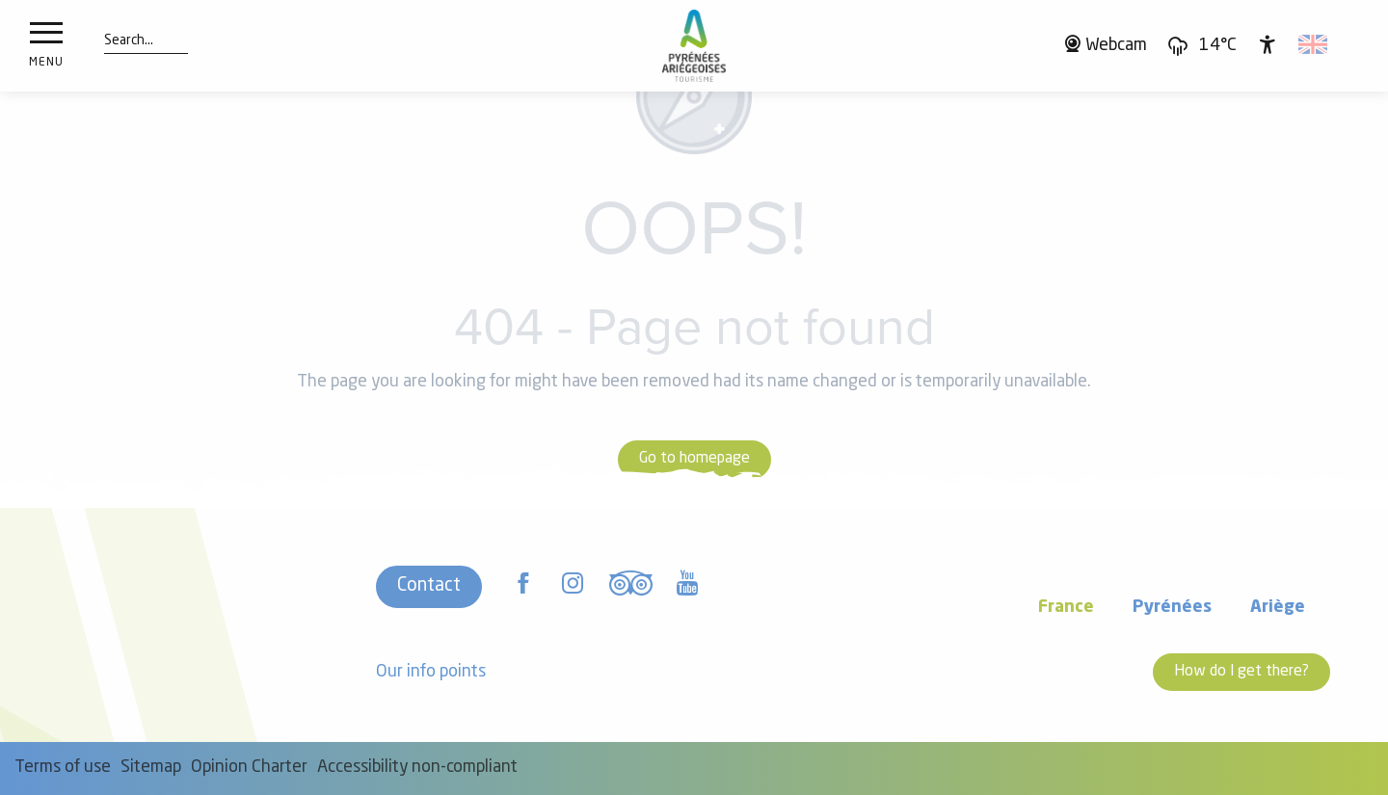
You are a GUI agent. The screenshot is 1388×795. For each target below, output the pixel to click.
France (1066, 607)
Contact (429, 586)
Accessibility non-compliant (417, 767)
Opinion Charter (249, 767)
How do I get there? (1241, 671)
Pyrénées (1172, 607)
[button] (128, 41)
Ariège (1277, 607)
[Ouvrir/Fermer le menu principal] (46, 46)
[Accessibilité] (1267, 44)
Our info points (431, 672)
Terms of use (62, 767)
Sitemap (150, 767)
